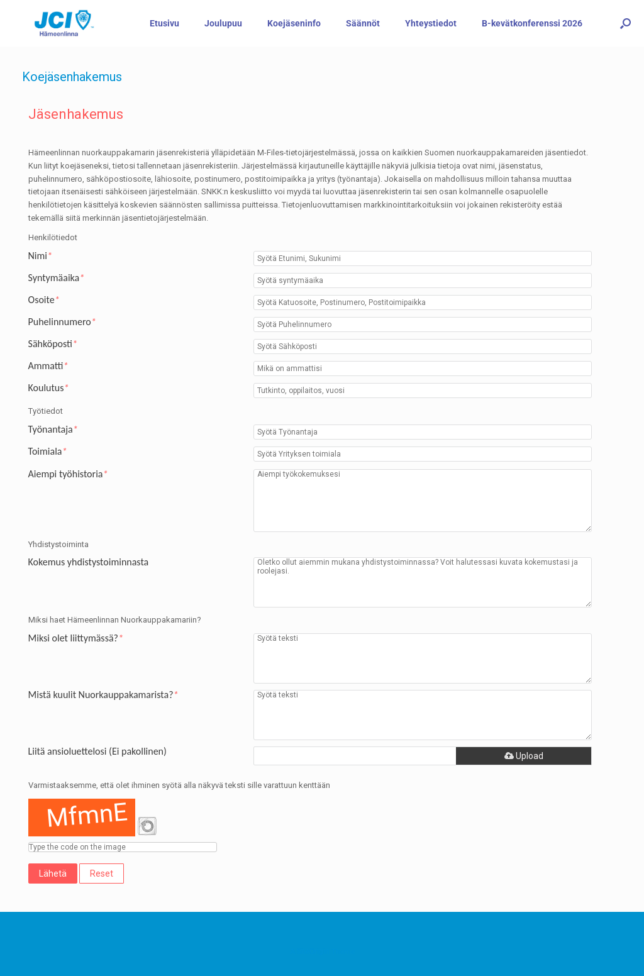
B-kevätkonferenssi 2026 (532, 23)
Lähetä (53, 873)
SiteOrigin (313, 951)
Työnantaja (53, 429)
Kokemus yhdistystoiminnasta (88, 562)
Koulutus (48, 388)
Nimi (40, 256)
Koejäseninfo (294, 23)
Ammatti (48, 366)
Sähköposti (52, 344)
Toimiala (47, 451)
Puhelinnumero (62, 322)
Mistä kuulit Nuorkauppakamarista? (103, 695)
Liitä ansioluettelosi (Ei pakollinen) (97, 751)
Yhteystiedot (431, 23)
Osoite (44, 300)
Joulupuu (223, 23)
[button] (625, 23)
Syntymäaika (56, 278)
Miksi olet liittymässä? (75, 638)
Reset (101, 873)
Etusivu (164, 23)
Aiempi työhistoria (68, 474)
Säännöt (363, 23)
